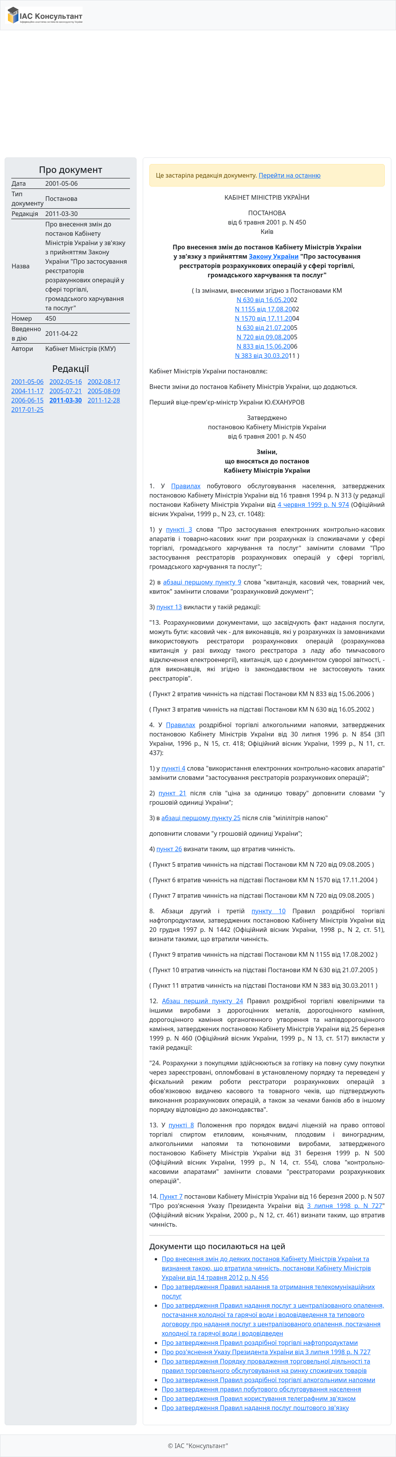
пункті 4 (173, 768)
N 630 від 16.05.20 (263, 300)
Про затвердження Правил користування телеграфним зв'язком (259, 1398)
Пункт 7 (171, 1196)
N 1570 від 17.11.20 (263, 318)
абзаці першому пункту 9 (202, 582)
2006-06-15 (27, 400)
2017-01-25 (27, 409)
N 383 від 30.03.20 (262, 355)
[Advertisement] (198, 94)
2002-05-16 (66, 381)
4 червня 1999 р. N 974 (313, 504)
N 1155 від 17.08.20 (263, 309)
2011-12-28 (104, 400)
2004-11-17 (27, 391)
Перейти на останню (290, 175)
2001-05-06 (27, 381)
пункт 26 (169, 849)
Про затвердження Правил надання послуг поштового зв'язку (255, 1407)
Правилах (185, 486)
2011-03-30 (66, 400)
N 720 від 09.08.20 (263, 337)
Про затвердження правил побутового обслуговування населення (261, 1389)
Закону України (274, 256)
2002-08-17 (104, 381)
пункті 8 (181, 1125)
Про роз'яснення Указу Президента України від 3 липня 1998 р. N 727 (266, 1352)
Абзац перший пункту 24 (202, 1001)
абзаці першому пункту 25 (200, 818)
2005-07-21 (66, 391)
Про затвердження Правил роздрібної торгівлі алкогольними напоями (268, 1380)
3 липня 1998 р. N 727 (344, 1205)
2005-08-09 (104, 391)
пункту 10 (269, 911)
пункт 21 (173, 793)
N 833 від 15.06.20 (263, 346)
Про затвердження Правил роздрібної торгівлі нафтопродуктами (260, 1342)
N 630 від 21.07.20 (263, 327)
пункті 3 (179, 529)
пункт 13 (169, 607)
